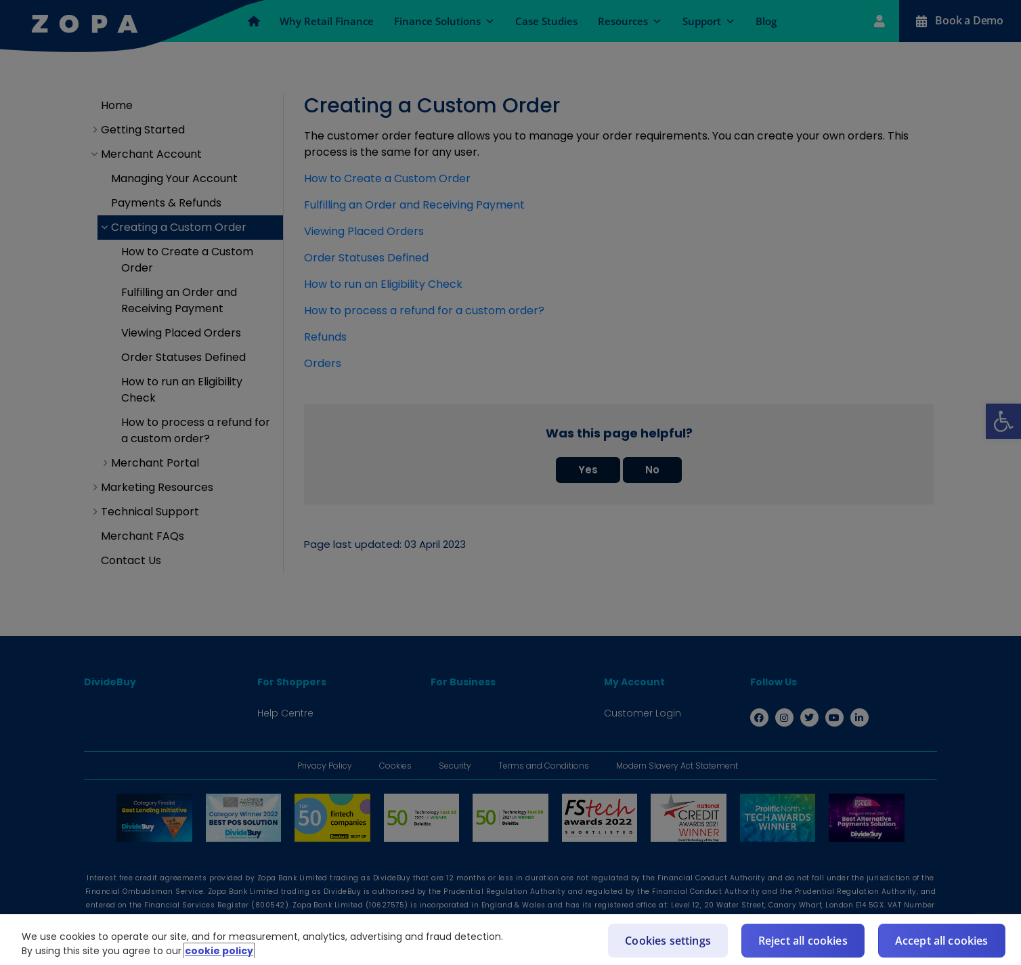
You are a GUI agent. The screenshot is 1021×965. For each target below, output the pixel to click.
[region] (510, 939)
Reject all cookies (803, 940)
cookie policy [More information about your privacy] (219, 951)
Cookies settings (668, 940)
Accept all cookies (942, 940)
